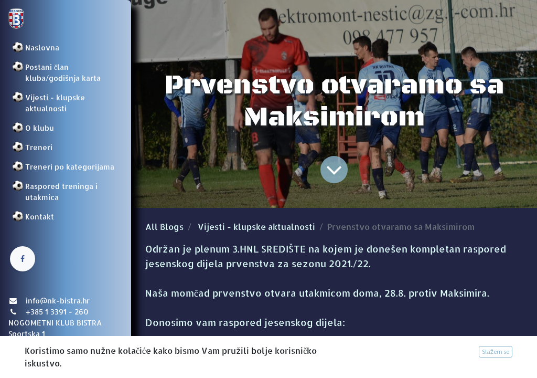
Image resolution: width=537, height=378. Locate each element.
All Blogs (164, 226)
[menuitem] (65, 47)
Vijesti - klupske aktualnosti (256, 226)
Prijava (24, 359)
